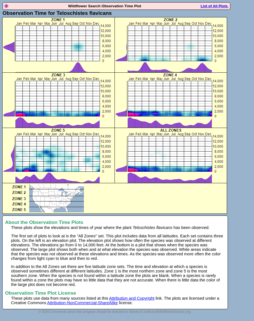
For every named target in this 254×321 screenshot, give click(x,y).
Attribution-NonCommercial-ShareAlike (82, 303)
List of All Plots (215, 6)
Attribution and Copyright (131, 298)
